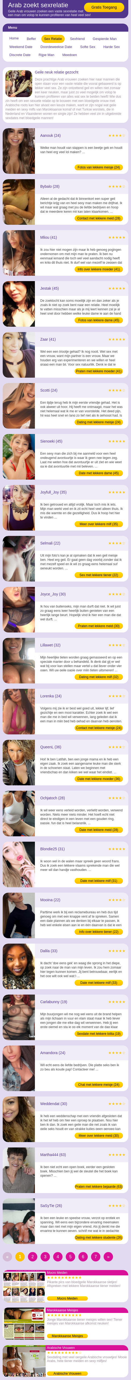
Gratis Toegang (104, 7)
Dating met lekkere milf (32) (99, 677)
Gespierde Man (105, 39)
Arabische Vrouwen (67, 1373)
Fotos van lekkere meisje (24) (99, 167)
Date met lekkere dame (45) (99, 473)
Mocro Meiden (67, 1298)
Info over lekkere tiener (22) (99, 932)
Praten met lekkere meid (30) (99, 626)
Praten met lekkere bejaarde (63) (98, 1186)
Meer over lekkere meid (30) (99, 1136)
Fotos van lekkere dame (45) (98, 320)
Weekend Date (20, 47)
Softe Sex (87, 47)
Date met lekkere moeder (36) (98, 779)
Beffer (31, 39)
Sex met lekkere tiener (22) (98, 575)
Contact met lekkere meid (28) (99, 218)
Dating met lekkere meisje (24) (99, 422)
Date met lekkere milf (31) (98, 881)
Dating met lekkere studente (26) (98, 1237)
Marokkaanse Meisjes (67, 1336)
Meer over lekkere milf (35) (99, 524)
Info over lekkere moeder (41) (99, 269)
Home (14, 38)
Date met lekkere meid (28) (98, 830)
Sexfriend (77, 39)
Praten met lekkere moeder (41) (98, 371)
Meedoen (69, 55)
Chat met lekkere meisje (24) (98, 1085)
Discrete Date (20, 55)
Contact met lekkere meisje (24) (98, 728)
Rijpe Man (46, 55)
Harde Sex (111, 47)
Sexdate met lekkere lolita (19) (99, 1034)
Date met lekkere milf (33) (98, 983)
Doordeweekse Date (56, 47)
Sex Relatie (53, 39)
